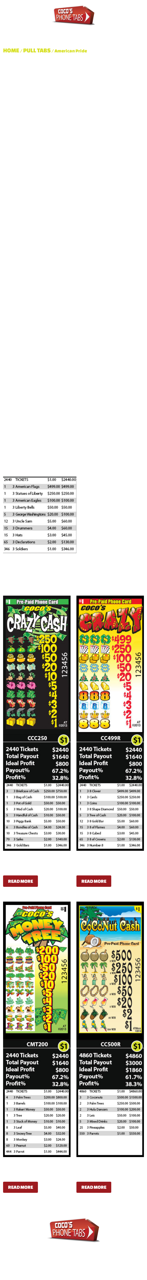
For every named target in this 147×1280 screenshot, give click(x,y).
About (16, 29)
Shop (116, 29)
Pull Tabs (46, 29)
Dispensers (84, 29)
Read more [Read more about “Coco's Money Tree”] (20, 1187)
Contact (18, 37)
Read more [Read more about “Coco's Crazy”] (93, 881)
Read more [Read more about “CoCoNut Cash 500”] (93, 1187)
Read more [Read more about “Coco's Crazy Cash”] (20, 881)
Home (11, 50)
